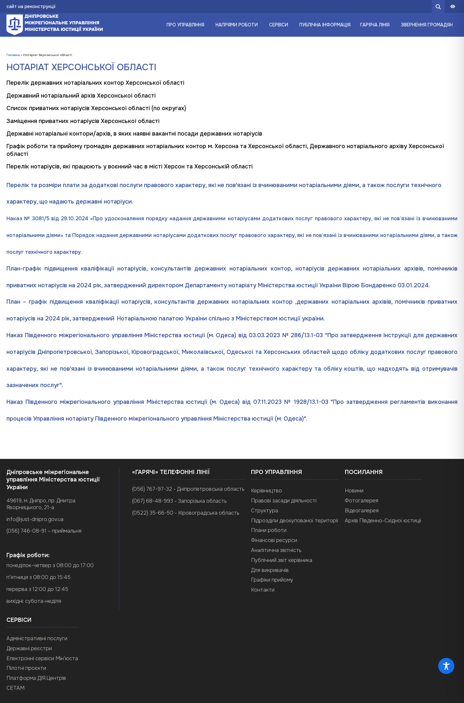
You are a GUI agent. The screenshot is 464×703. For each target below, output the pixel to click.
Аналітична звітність (276, 550)
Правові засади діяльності (283, 500)
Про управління (185, 25)
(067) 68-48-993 (152, 501)
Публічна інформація (325, 25)
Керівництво (266, 490)
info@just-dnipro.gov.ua (34, 519)
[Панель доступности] (453, 6)
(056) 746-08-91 (26, 531)
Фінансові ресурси (274, 540)
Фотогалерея (361, 500)
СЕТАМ (15, 688)
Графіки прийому (272, 580)
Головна (13, 55)
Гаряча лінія (375, 25)
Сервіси (278, 25)
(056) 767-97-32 (152, 489)
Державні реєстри (29, 648)
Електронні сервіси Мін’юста (42, 658)
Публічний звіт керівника (281, 560)
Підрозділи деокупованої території (294, 520)
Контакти (263, 589)
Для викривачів (270, 570)
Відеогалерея (362, 510)
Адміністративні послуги (36, 638)
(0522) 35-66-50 (152, 512)
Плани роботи (268, 530)
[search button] (438, 6)
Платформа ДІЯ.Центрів (36, 678)
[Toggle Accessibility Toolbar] (446, 666)
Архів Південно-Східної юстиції (383, 520)
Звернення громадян (427, 25)
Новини (354, 490)
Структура (264, 510)
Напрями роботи (237, 25)
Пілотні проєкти (26, 668)
